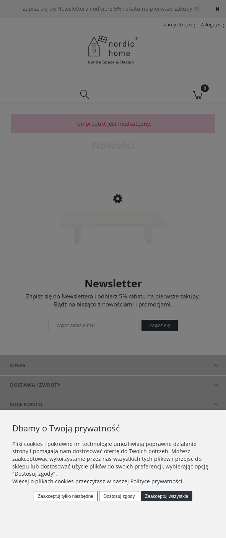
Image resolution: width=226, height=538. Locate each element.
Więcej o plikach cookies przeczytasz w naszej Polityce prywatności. (98, 481)
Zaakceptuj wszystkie (166, 496)
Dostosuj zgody (119, 496)
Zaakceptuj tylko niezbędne (65, 496)
